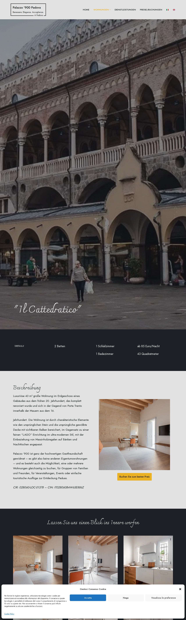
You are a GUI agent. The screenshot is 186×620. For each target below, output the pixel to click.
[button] (180, 589)
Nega (125, 597)
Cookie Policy (9, 614)
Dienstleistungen (125, 9)
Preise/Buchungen (151, 9)
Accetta (88, 597)
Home (86, 9)
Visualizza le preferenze (163, 597)
